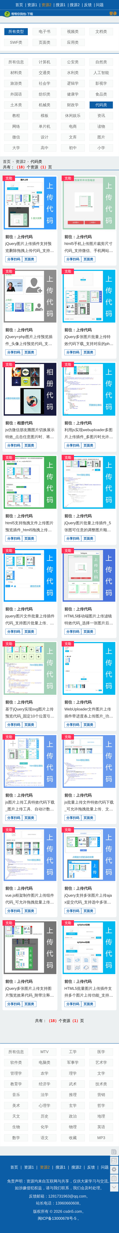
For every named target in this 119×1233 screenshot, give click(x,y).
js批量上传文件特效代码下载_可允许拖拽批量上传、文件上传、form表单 (89, 809)
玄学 (73, 1105)
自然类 (101, 62)
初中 (73, 148)
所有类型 (16, 31)
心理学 (44, 1105)
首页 (19, 5)
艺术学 (101, 1062)
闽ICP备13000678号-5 (57, 1218)
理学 (73, 1073)
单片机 (44, 126)
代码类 (101, 105)
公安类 (73, 62)
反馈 (88, 5)
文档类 (101, 31)
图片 (101, 137)
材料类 (16, 72)
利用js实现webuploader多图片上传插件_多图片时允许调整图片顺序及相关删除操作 (88, 437)
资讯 (101, 115)
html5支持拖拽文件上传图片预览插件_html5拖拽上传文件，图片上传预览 (29, 530)
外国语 (16, 94)
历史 (44, 1116)
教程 (16, 115)
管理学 (16, 1073)
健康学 (73, 94)
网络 (16, 126)
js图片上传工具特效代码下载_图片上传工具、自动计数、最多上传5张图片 (30, 809)
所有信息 (16, 62)
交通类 (44, 72)
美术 (16, 1105)
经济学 (44, 1084)
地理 (101, 1116)
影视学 (101, 83)
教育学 (16, 1084)
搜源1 (61, 5)
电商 (73, 126)
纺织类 (44, 94)
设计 (44, 137)
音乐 (16, 1094)
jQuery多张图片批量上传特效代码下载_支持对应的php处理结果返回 (88, 344)
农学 (44, 1073)
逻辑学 (73, 83)
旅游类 (16, 83)
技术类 (101, 1084)
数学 (16, 1138)
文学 (101, 1073)
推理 (73, 1094)
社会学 (44, 83)
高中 (44, 148)
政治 (73, 1116)
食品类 (101, 94)
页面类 (44, 42)
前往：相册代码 (18, 423)
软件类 (16, 1062)
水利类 (73, 72)
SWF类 (16, 42)
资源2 (46, 5)
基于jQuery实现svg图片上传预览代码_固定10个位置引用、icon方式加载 (29, 716)
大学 (16, 148)
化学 (44, 1127)
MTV (44, 1052)
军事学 (73, 1062)
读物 (101, 126)
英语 (101, 1127)
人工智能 (101, 72)
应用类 (73, 42)
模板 (44, 115)
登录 (113, 13)
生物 (16, 1127)
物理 (73, 1127)
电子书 (44, 31)
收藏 (73, 1138)
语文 (44, 1138)
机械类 (44, 105)
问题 (100, 5)
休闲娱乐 (73, 115)
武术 (73, 1084)
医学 (101, 1052)
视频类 (73, 31)
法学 (44, 1094)
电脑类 (44, 1062)
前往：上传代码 (18, 237)
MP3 (101, 1138)
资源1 (32, 5)
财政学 (73, 105)
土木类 (16, 105)
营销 (101, 1094)
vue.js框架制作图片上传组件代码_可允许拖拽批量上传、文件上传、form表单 (29, 902)
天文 (16, 1116)
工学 (73, 1052)
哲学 (101, 1105)
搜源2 (75, 5)
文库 (73, 137)
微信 (16, 137)
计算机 (44, 62)
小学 (101, 148)
